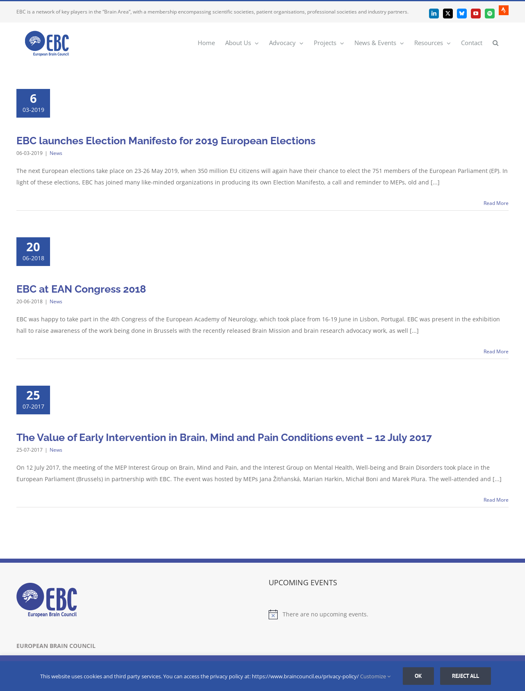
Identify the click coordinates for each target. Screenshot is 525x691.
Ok (418, 676)
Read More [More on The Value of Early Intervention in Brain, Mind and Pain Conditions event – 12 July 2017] (496, 499)
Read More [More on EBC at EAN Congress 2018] (496, 351)
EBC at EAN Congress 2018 (81, 289)
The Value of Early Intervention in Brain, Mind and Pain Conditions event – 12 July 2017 (224, 437)
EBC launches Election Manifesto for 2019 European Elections (165, 140)
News (56, 153)
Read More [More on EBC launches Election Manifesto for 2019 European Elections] (496, 203)
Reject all (465, 676)
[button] (495, 42)
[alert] (389, 614)
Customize (375, 676)
